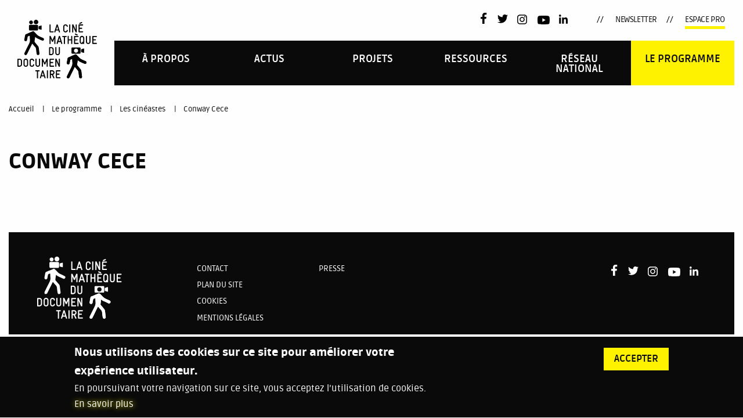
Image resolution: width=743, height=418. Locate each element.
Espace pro (705, 19)
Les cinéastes (142, 109)
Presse (332, 268)
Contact (212, 268)
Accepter (636, 364)
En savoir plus (104, 410)
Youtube (544, 22)
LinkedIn (564, 20)
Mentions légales (230, 318)
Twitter (502, 20)
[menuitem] (166, 63)
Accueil (21, 109)
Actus (269, 59)
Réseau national (579, 64)
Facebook (486, 18)
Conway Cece (205, 109)
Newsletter (636, 19)
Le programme (682, 59)
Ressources (475, 59)
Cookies (212, 301)
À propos (166, 59)
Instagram (522, 19)
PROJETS (372, 59)
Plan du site (220, 285)
